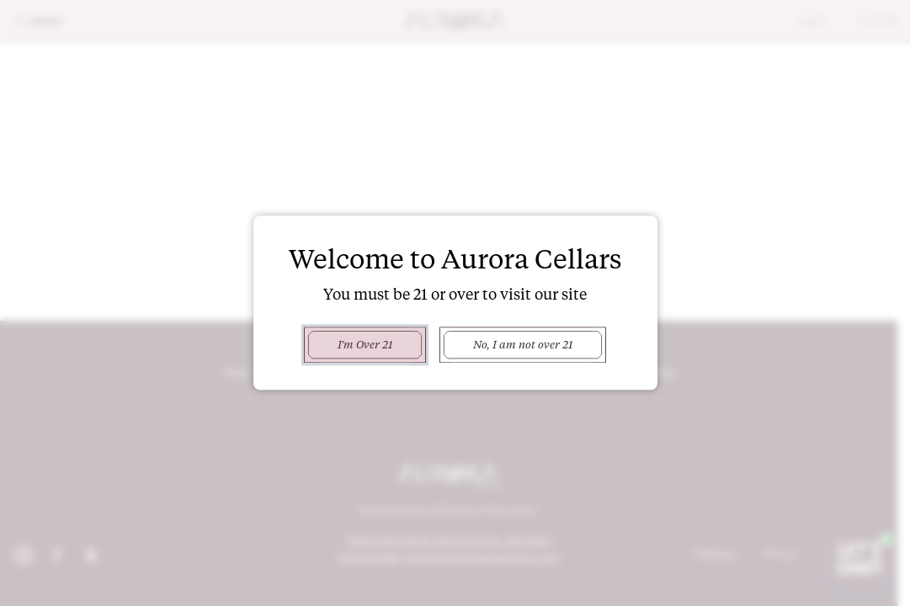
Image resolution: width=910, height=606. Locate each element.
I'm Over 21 (365, 344)
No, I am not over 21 (522, 344)
